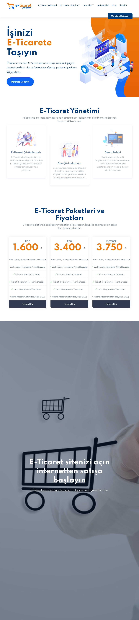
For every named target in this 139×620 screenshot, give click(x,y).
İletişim (123, 5)
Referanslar (103, 5)
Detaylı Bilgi (27, 307)
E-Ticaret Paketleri (47, 5)
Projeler (88, 5)
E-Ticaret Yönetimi (70, 5)
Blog (114, 5)
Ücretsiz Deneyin (120, 16)
